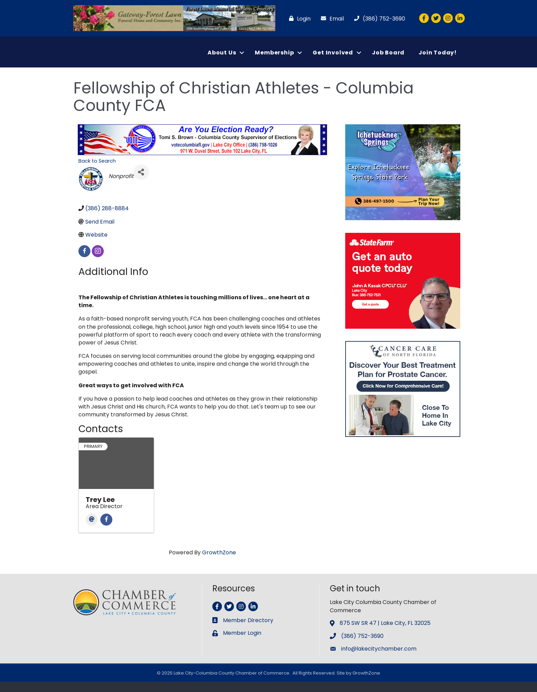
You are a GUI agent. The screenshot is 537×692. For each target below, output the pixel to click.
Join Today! (438, 58)
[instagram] (98, 261)
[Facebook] (106, 530)
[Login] (298, 19)
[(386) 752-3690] (378, 19)
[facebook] (84, 261)
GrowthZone (219, 563)
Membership (274, 58)
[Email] (330, 19)
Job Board (388, 58)
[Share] (141, 182)
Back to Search (97, 171)
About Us (222, 58)
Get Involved (333, 58)
